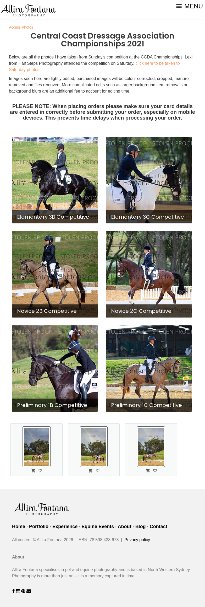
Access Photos (21, 27)
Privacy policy (137, 540)
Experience (64, 526)
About (124, 526)
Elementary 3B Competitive (53, 217)
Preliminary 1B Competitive (52, 405)
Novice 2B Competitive (47, 311)
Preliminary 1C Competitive (146, 405)
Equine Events (97, 526)
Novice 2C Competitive (141, 311)
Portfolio (38, 526)
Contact (158, 526)
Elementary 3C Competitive (147, 217)
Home (18, 526)
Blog (140, 526)
